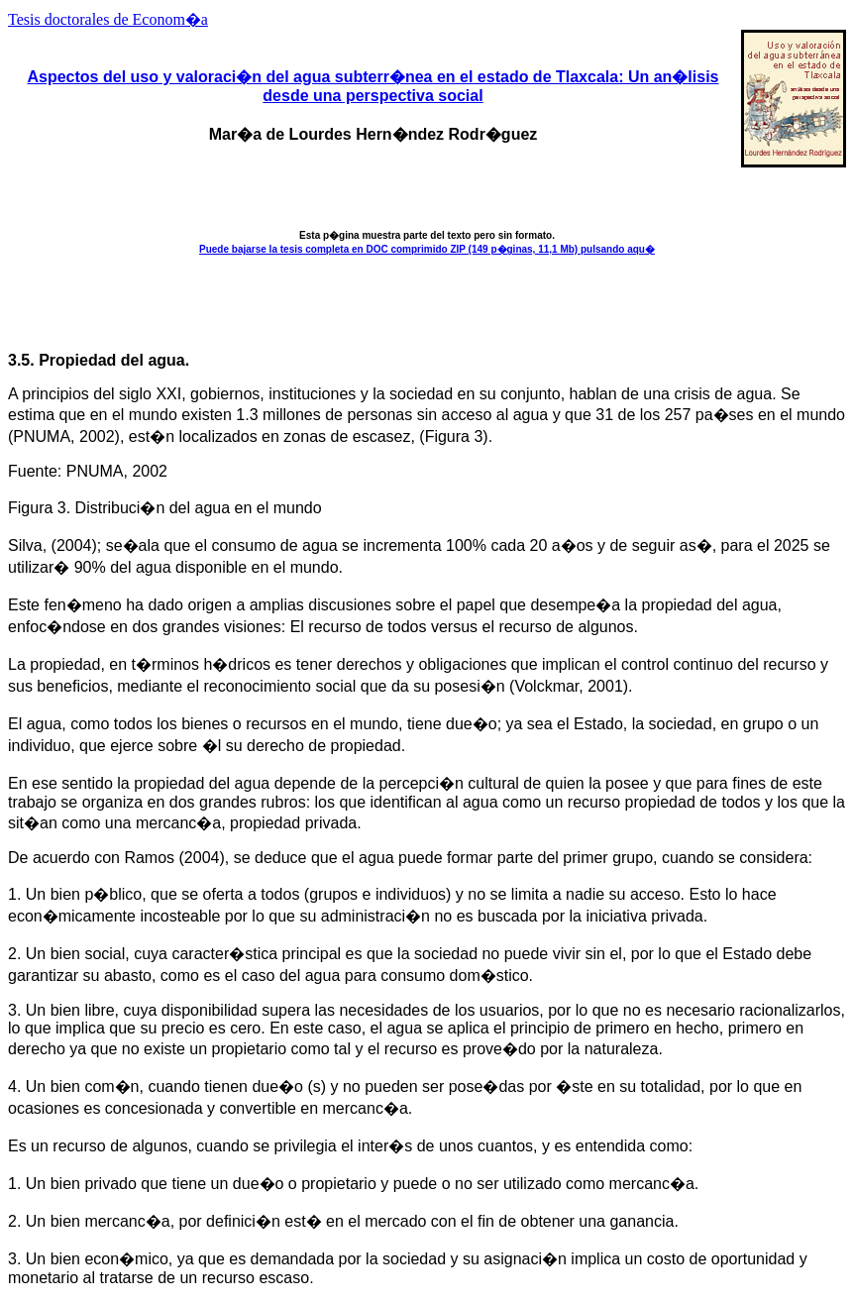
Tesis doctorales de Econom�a (108, 19)
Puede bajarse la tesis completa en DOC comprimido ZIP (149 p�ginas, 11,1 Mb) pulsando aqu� (427, 249)
